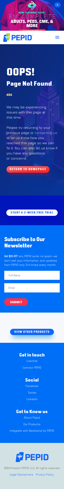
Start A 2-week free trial (32, 212)
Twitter (32, 392)
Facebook (32, 386)
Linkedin (32, 399)
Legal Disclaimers (21, 474)
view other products (32, 331)
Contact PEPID (32, 367)
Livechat (32, 361)
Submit (16, 302)
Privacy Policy (45, 474)
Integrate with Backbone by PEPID (32, 430)
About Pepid (32, 417)
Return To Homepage (28, 169)
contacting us (46, 133)
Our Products (31, 424)
